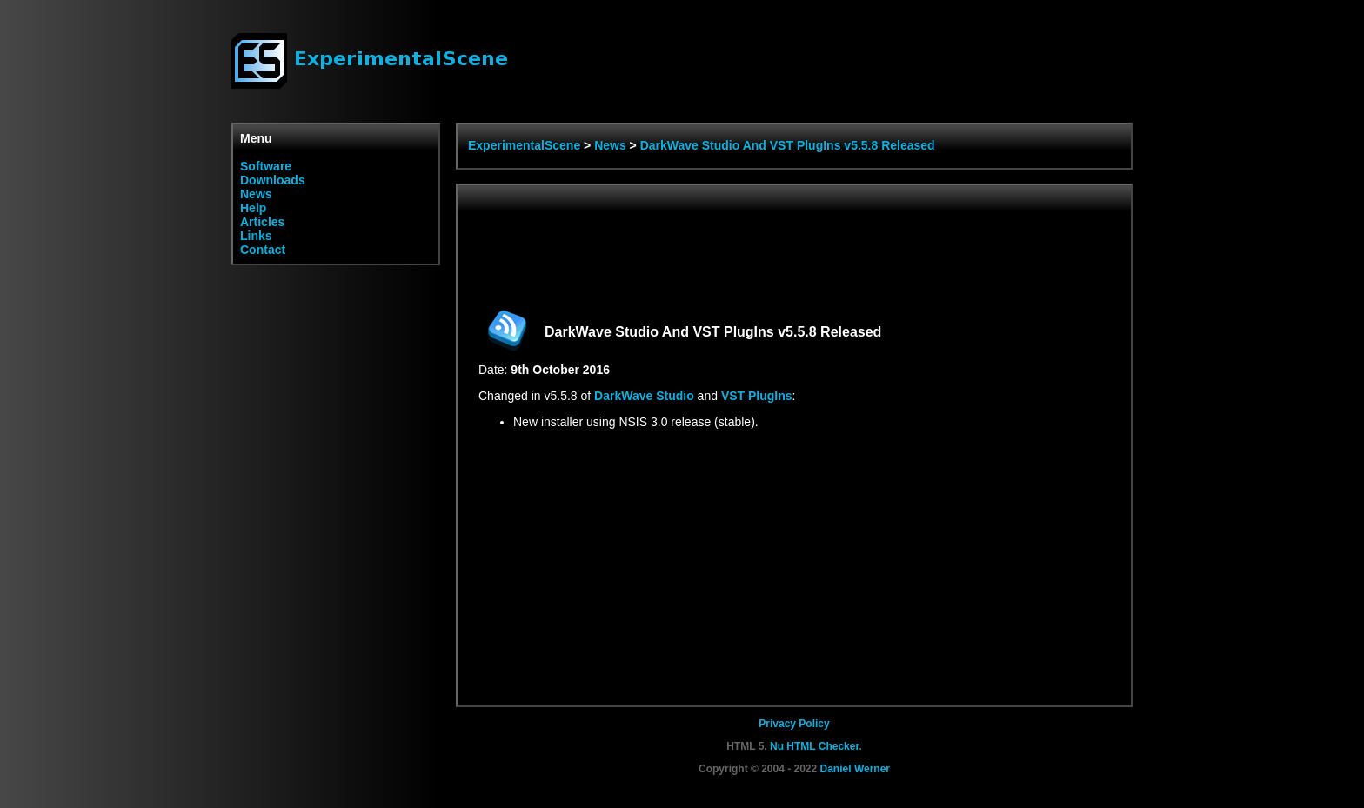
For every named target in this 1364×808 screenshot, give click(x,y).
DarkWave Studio (644, 396)
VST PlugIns (756, 396)
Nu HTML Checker (814, 746)
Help (253, 208)
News (256, 194)
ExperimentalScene (524, 145)
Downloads (272, 180)
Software (265, 166)
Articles (262, 222)
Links (256, 236)
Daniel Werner (855, 769)
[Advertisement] (795, 245)
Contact (262, 250)
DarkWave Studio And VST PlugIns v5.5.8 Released (787, 145)
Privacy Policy (794, 724)
